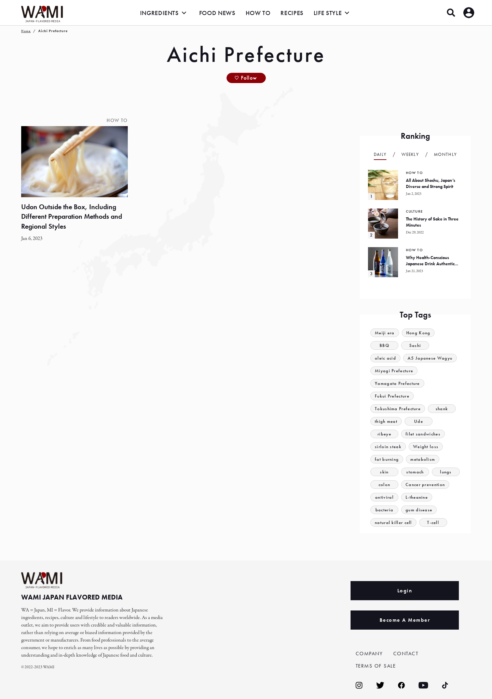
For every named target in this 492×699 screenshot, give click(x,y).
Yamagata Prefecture (397, 383)
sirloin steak (388, 446)
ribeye (384, 434)
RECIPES (292, 13)
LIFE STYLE (328, 13)
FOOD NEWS (217, 13)
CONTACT (406, 653)
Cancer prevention (425, 484)
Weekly (410, 154)
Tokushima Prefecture (398, 409)
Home (26, 31)
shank (442, 409)
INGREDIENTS (159, 13)
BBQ (384, 345)
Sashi (415, 345)
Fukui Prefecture (392, 396)
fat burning (387, 459)
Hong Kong (418, 333)
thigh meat (386, 421)
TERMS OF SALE (376, 665)
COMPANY (369, 653)
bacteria (384, 510)
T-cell (433, 522)
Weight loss (425, 446)
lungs (446, 472)
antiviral (384, 497)
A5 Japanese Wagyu (430, 358)
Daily (380, 154)
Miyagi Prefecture (394, 371)
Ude (418, 421)
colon (385, 484)
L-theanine (417, 497)
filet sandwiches (423, 434)
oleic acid (385, 358)
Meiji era (385, 333)
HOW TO (258, 13)
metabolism (422, 459)
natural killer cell (393, 522)
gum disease (419, 510)
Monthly (445, 154)
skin (384, 472)
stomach (415, 472)
